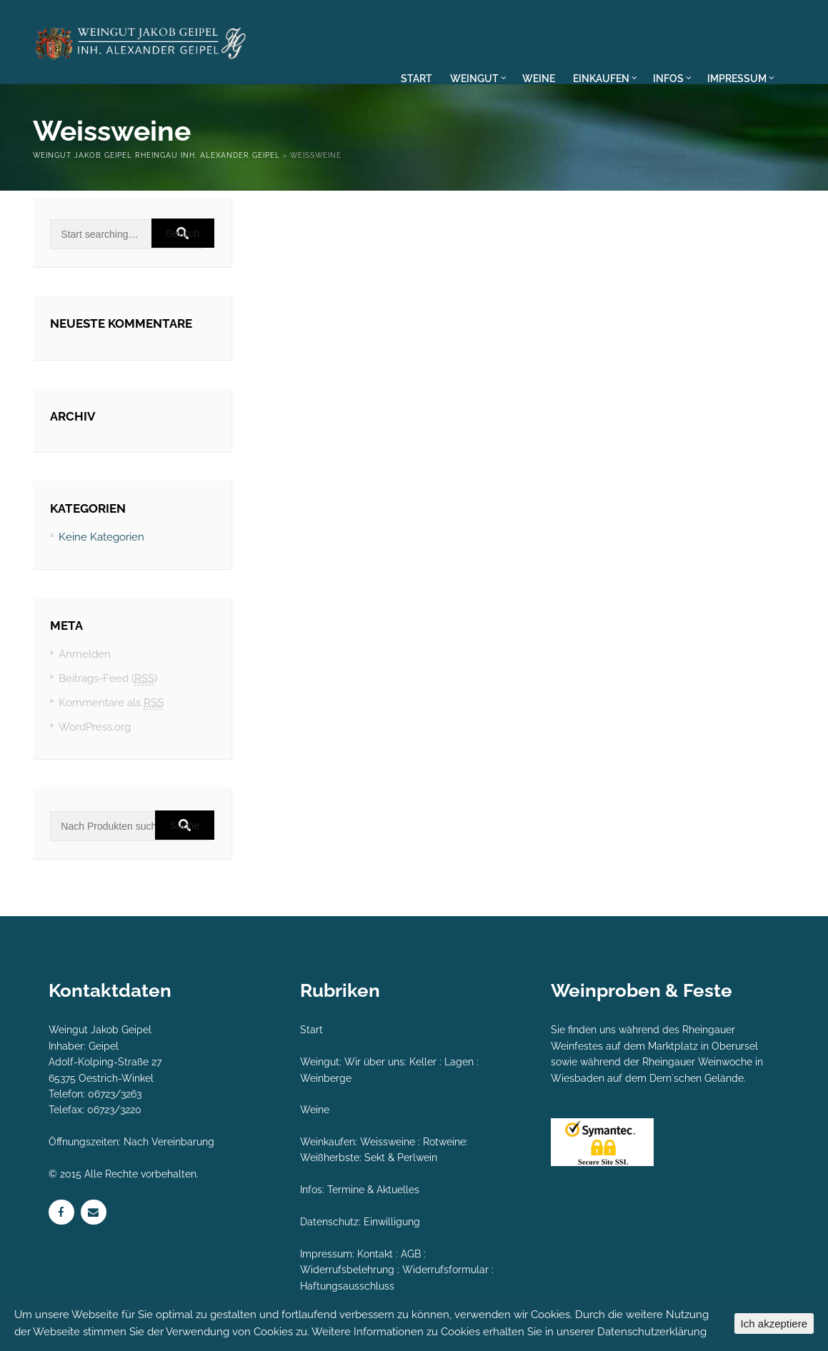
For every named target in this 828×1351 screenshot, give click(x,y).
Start (311, 1029)
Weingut (319, 1062)
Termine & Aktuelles (373, 1189)
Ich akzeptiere (774, 1323)
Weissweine (387, 1141)
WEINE (538, 78)
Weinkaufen (327, 1141)
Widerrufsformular (445, 1269)
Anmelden (85, 654)
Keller (423, 1062)
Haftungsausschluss (347, 1286)
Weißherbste (329, 1157)
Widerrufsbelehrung (347, 1269)
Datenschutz (329, 1221)
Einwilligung (392, 1221)
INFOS (672, 78)
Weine (314, 1109)
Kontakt (375, 1254)
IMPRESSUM (739, 78)
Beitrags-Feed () (108, 678)
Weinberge (325, 1078)
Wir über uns (374, 1062)
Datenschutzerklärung (652, 1331)
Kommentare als (111, 703)
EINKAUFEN (605, 78)
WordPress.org (95, 726)
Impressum (326, 1254)
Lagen (459, 1062)
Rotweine (444, 1141)
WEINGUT (478, 78)
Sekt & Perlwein (400, 1157)
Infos (311, 1189)
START (416, 78)
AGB (411, 1254)
